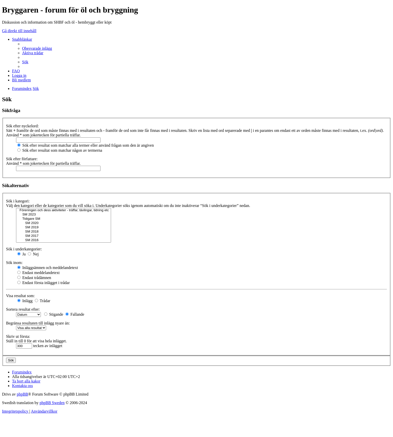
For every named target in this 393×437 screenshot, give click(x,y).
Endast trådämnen (34, 278)
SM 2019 (63, 227)
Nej (33, 254)
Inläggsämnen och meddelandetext (47, 267)
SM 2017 (63, 236)
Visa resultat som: (20, 296)
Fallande (74, 314)
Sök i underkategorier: (24, 249)
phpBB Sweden (52, 403)
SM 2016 (63, 240)
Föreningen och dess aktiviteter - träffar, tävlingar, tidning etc (63, 210)
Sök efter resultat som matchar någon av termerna (59, 150)
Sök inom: (14, 262)
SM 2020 (63, 223)
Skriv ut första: (18, 336)
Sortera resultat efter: (23, 309)
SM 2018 (63, 232)
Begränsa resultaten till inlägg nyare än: (38, 323)
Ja (21, 254)
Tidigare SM (63, 219)
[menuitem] (37, 48)
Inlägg (25, 301)
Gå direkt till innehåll (19, 31)
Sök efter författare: (22, 159)
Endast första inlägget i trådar (43, 283)
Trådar (42, 301)
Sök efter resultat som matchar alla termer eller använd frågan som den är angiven (85, 145)
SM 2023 (63, 214)
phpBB (22, 394)
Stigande (53, 314)
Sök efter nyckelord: (22, 126)
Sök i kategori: (18, 201)
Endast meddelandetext (38, 272)
